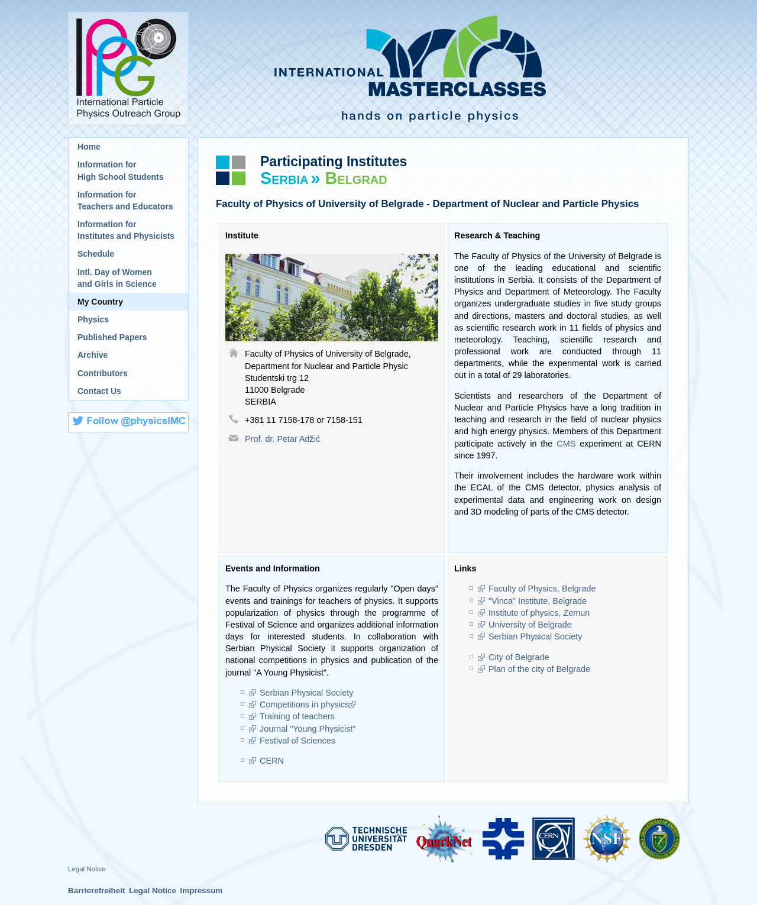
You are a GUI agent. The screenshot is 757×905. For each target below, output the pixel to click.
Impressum (201, 890)
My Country (100, 301)
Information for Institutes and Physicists (125, 230)
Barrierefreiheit (96, 890)
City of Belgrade (519, 657)
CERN (272, 760)
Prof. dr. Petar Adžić (282, 439)
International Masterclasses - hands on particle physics (443, 68)
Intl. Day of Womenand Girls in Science (117, 278)
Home (89, 146)
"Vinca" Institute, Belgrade (539, 601)
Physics (93, 319)
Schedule (95, 253)
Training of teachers (297, 716)
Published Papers (112, 337)
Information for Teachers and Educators (125, 200)
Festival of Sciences (297, 740)
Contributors (102, 373)
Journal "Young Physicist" (307, 728)
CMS (566, 443)
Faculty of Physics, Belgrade (542, 588)
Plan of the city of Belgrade (539, 669)
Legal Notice (87, 868)
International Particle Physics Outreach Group (128, 68)
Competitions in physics (304, 704)
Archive (92, 355)
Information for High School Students (120, 170)
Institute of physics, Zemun (539, 613)
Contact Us (99, 391)
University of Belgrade (530, 624)
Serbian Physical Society (306, 692)
